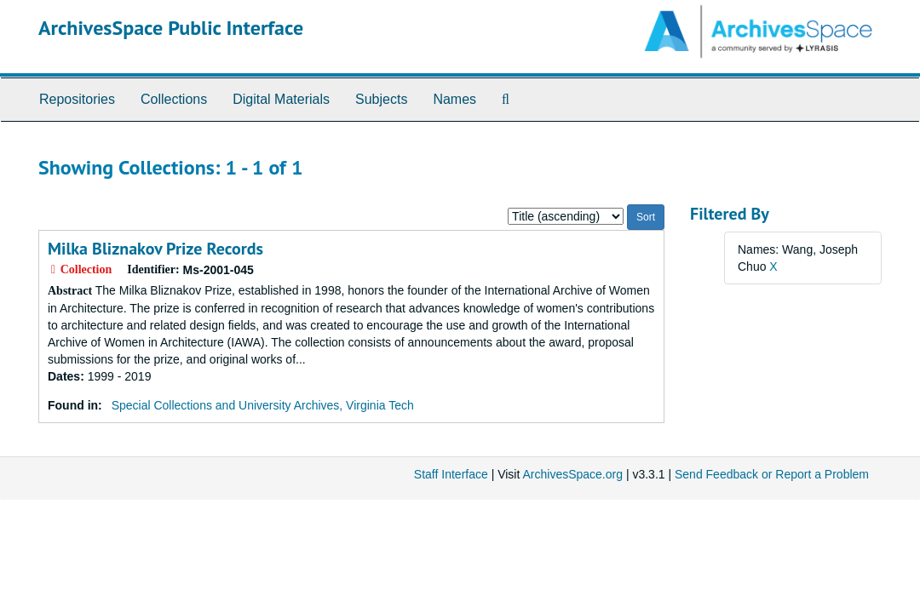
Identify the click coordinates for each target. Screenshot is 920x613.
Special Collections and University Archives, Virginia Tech (263, 405)
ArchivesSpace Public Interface (170, 27)
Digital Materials (281, 99)
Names (454, 99)
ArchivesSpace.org (572, 474)
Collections (174, 99)
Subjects (381, 99)
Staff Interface (451, 474)
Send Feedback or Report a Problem (772, 474)
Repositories (77, 99)
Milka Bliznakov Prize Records (155, 249)
